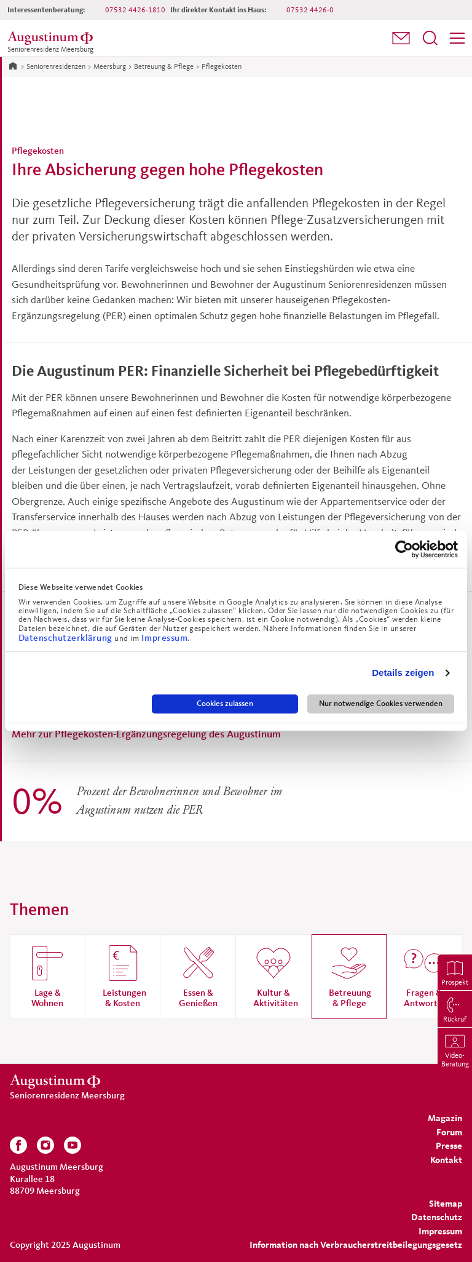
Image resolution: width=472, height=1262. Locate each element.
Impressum (164, 637)
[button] (401, 38)
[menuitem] (401, 38)
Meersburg (109, 66)
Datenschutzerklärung (66, 637)
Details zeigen (403, 673)
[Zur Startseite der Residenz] (52, 38)
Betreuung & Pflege (164, 66)
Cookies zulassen (225, 703)
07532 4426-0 (310, 9)
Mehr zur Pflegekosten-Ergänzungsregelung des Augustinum (146, 733)
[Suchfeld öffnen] (430, 38)
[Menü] (457, 38)
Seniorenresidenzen (55, 66)
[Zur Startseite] (13, 65)
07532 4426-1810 (135, 9)
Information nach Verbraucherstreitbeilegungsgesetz (356, 1244)
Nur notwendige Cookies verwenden (380, 703)
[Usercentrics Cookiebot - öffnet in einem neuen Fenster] (404, 549)
